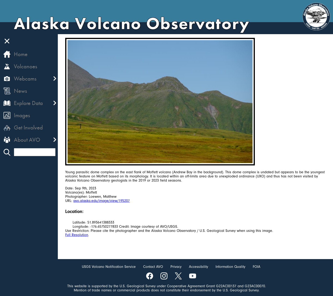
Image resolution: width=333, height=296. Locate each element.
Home (21, 54)
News (20, 91)
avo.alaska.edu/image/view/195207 (101, 201)
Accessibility (198, 267)
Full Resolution (76, 235)
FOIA (256, 267)
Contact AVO (153, 267)
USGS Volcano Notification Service (109, 267)
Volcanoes (25, 66)
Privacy (176, 267)
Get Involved (28, 127)
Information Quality (230, 267)
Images (22, 115)
